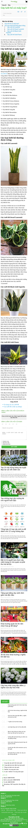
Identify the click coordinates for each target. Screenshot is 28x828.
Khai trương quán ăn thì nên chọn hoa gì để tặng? (17, 705)
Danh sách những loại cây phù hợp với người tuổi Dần (17, 743)
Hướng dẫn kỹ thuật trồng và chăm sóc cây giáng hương (17, 737)
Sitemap (14, 814)
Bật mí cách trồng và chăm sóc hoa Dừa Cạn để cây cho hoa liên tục (16, 732)
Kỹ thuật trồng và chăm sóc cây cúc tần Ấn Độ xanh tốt (17, 753)
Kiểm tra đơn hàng (11, 810)
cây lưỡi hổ (4, 73)
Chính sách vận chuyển (21, 812)
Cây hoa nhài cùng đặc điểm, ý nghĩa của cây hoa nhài (17, 716)
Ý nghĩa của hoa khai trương (15, 721)
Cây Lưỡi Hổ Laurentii (13, 27)
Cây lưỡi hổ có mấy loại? (12, 23)
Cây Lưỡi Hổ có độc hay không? (13, 406)
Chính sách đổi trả (22, 810)
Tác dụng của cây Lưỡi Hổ (11, 404)
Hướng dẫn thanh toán (7, 812)
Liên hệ (3, 810)
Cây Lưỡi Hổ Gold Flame (14, 34)
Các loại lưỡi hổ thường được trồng (15, 25)
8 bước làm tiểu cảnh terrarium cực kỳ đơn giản (17, 748)
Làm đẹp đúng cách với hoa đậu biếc (17, 727)
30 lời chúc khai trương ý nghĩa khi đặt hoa (17, 711)
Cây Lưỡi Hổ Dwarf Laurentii (15, 29)
